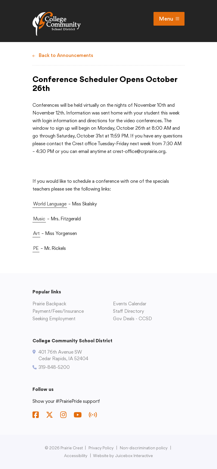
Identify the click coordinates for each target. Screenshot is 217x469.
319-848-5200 (54, 367)
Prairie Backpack (49, 304)
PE (36, 248)
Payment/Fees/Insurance (58, 311)
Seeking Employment (53, 318)
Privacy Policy (101, 447)
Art (36, 233)
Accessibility (75, 455)
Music (39, 219)
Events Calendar (129, 304)
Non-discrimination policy (144, 447)
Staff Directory (128, 311)
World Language (49, 204)
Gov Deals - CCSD (132, 318)
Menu (169, 19)
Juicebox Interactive (134, 455)
